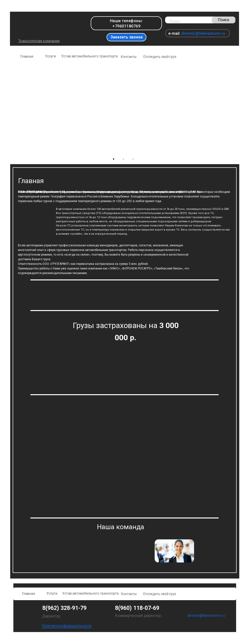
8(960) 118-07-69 (137, 608)
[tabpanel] (124, 109)
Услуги (50, 56)
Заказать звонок (126, 37)
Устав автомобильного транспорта (89, 56)
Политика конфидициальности (66, 626)
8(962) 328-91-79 (64, 608)
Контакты (128, 57)
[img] (45, 25)
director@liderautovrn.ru (203, 33)
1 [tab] (114, 160)
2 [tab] (124, 160)
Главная (26, 56)
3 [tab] (134, 160)
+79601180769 (126, 26)
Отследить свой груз (159, 57)
